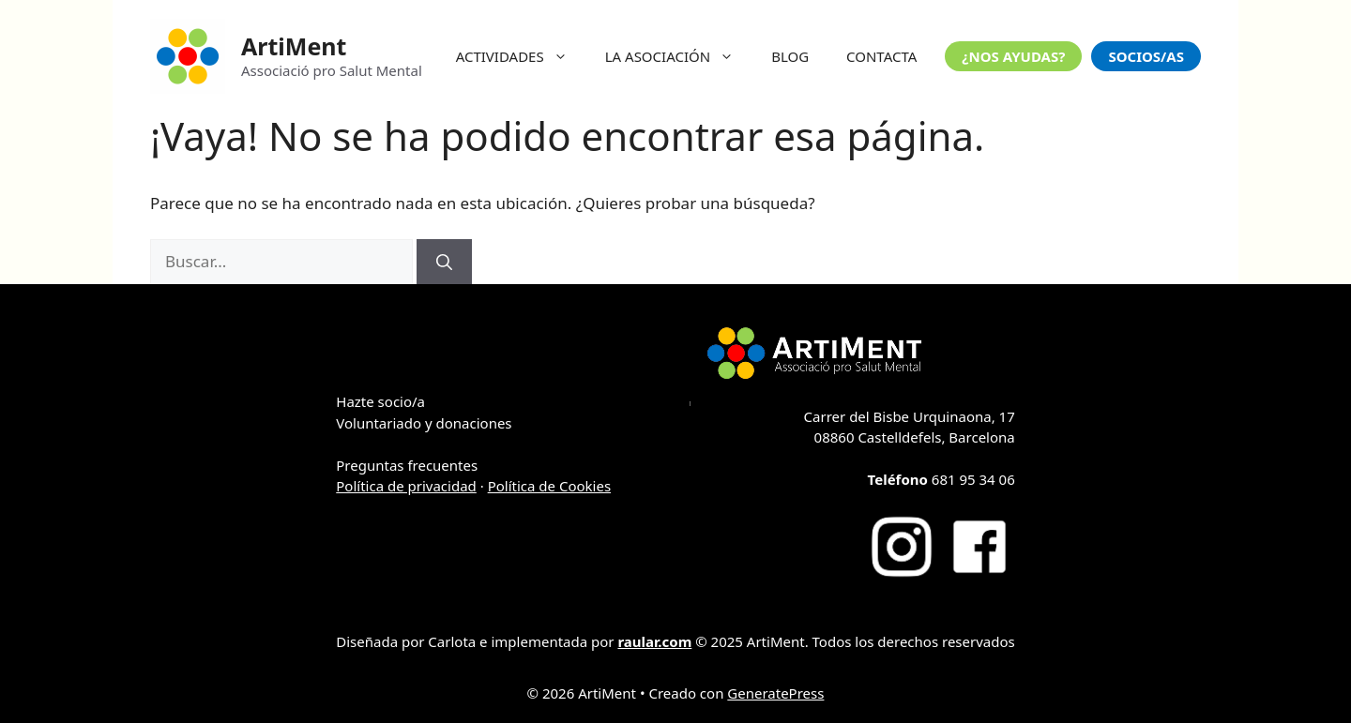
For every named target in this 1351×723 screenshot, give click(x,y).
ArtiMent (293, 46)
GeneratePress (775, 693)
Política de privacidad (406, 485)
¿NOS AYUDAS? (1013, 56)
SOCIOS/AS (1146, 56)
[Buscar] (444, 261)
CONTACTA (881, 56)
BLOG (790, 56)
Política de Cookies (549, 485)
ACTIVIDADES (521, 56)
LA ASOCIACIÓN (678, 56)
